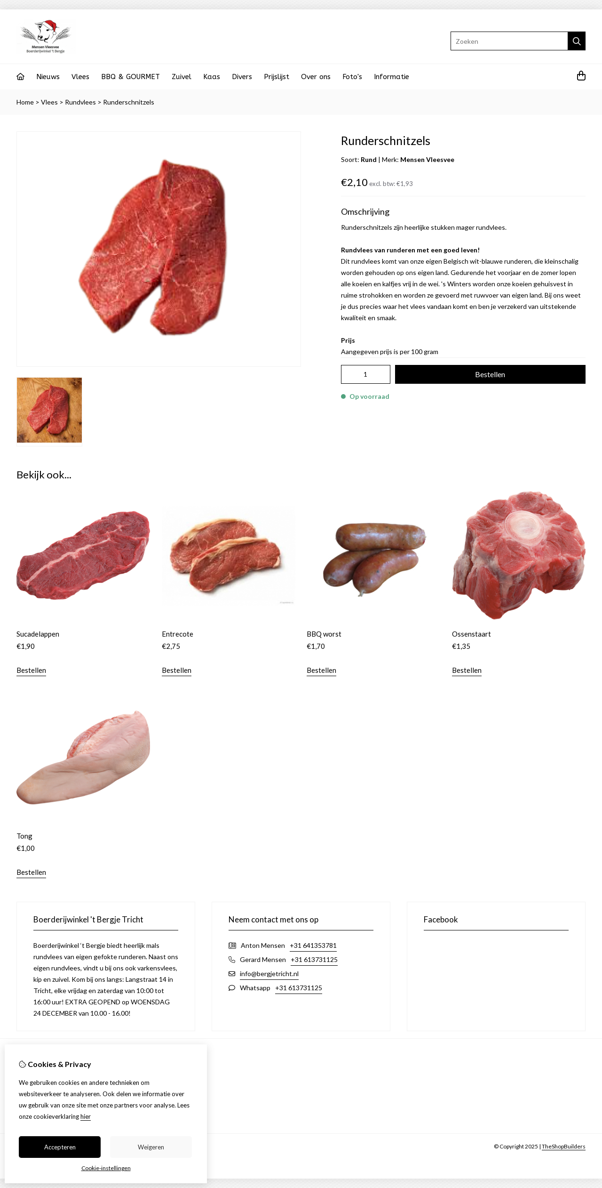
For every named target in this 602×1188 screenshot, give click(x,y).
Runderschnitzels (128, 102)
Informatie (391, 77)
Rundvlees (80, 102)
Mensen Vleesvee (427, 159)
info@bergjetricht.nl (269, 974)
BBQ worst (324, 634)
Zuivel (181, 77)
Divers (242, 77)
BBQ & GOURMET (130, 77)
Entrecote (177, 634)
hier (85, 1116)
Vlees (80, 77)
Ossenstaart (471, 634)
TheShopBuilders (564, 1146)
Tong (24, 836)
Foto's (352, 77)
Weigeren (151, 1147)
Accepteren (60, 1147)
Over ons (316, 77)
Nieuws (48, 77)
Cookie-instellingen (106, 1168)
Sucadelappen (37, 634)
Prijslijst (276, 77)
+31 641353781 (313, 945)
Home (25, 102)
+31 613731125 (314, 959)
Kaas (211, 77)
